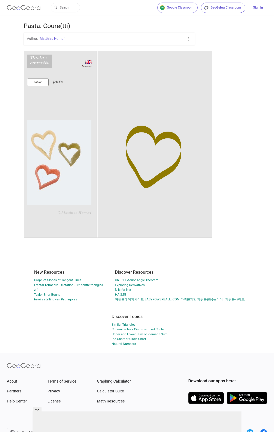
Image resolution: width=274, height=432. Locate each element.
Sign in (258, 7)
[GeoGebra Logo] (23, 7)
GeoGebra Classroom (222, 7)
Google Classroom (176, 7)
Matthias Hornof (52, 39)
